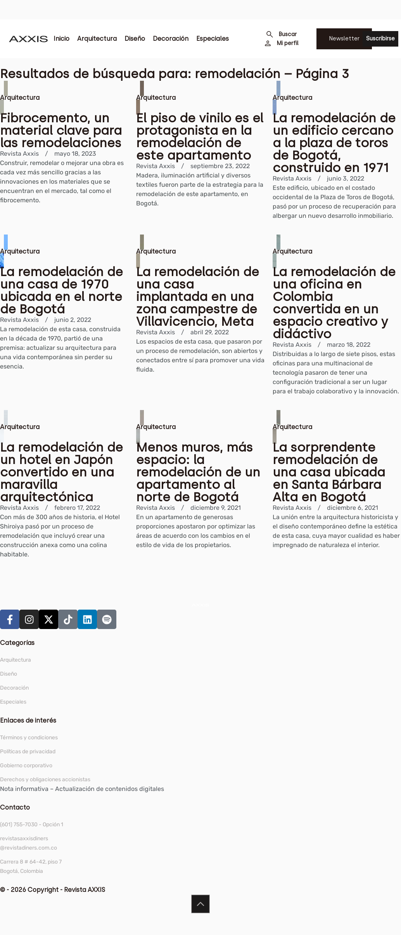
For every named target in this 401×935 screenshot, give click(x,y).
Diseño (134, 38)
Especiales (212, 38)
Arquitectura (97, 38)
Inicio (61, 38)
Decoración (170, 38)
